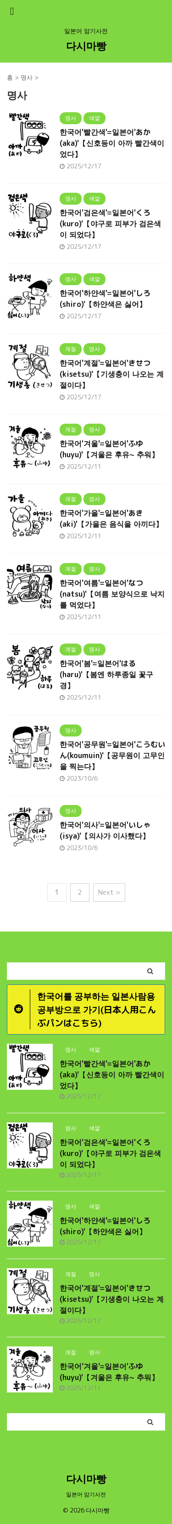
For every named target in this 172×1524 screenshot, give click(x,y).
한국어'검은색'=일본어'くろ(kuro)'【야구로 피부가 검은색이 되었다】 (110, 223)
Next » (109, 892)
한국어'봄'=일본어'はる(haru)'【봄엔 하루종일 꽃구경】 (106, 674)
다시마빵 (86, 46)
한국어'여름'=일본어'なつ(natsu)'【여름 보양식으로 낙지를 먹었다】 (112, 594)
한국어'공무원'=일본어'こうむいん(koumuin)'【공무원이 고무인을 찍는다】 (112, 755)
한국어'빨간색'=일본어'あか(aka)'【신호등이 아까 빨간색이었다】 (112, 143)
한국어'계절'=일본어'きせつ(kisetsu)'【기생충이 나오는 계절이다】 (112, 374)
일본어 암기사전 (86, 1494)
